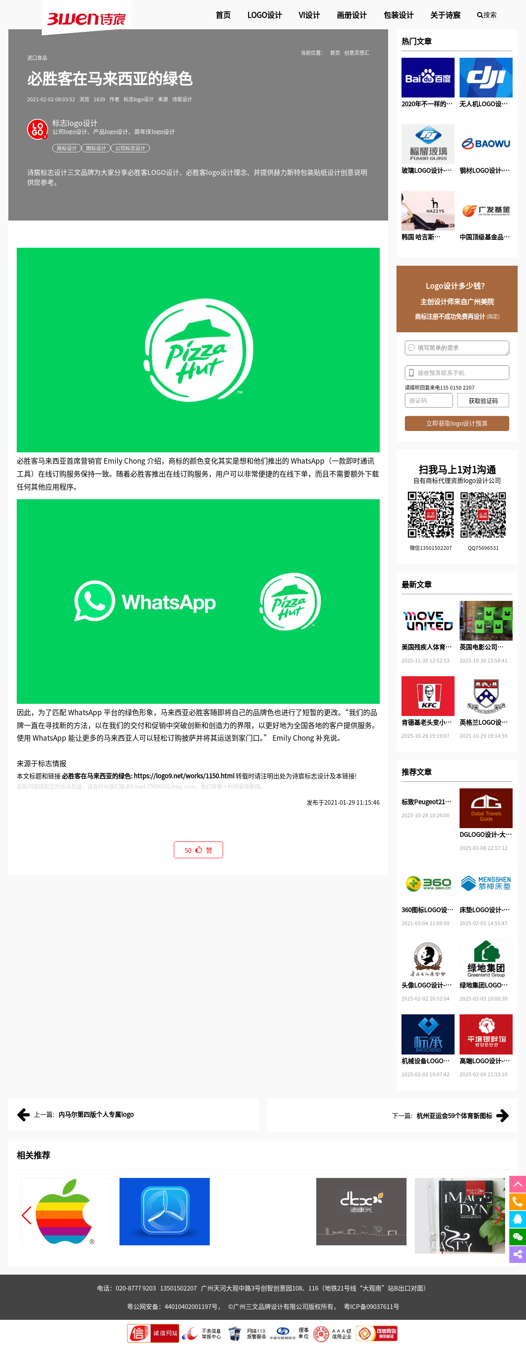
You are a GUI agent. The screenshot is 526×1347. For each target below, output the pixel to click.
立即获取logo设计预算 (457, 423)
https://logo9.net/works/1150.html (184, 775)
